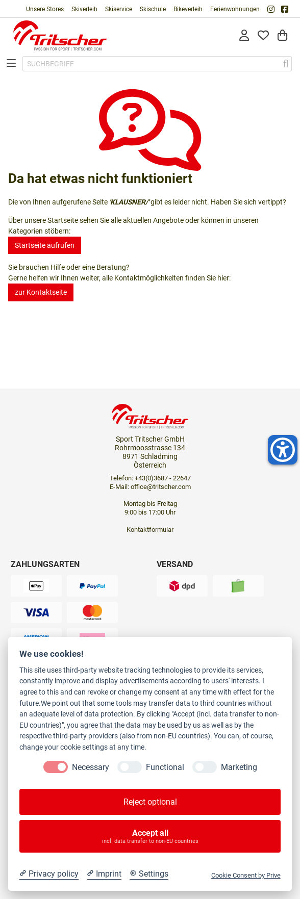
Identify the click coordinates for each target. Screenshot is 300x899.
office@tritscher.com (161, 487)
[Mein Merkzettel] (263, 36)
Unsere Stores (45, 9)
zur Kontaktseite (41, 292)
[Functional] (129, 767)
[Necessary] (55, 767)
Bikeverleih (188, 9)
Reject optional (150, 802)
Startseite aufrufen (44, 245)
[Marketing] (204, 767)
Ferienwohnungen (235, 9)
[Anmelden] (244, 36)
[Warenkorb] (282, 36)
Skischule (153, 9)
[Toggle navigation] (11, 64)
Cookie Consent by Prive (246, 875)
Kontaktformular (150, 529)
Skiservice (118, 9)
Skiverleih (84, 9)
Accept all (150, 836)
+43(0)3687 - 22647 (163, 478)
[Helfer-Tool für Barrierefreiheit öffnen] (282, 450)
